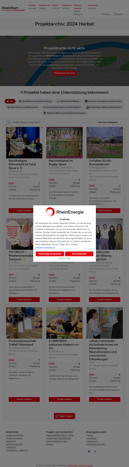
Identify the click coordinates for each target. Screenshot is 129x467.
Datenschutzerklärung (45, 247)
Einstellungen (64, 258)
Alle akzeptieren (79, 253)
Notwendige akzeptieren (50, 253)
